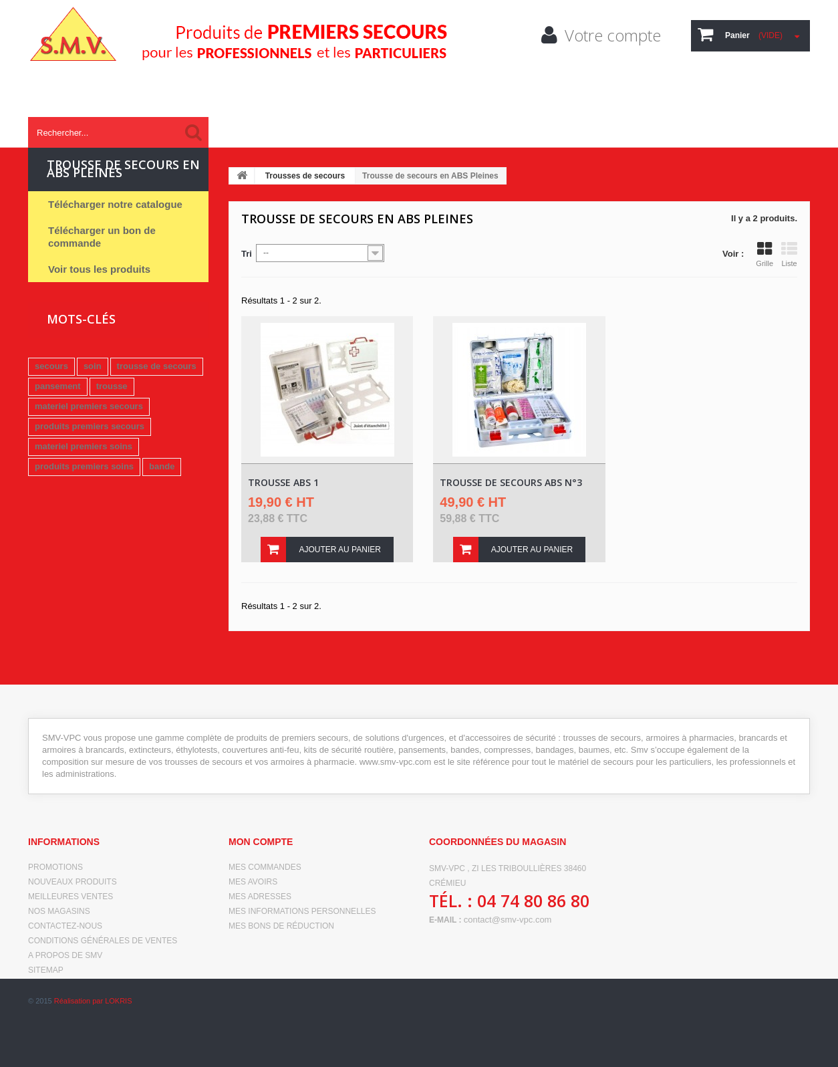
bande (161, 466)
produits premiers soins (84, 466)
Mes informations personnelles (302, 911)
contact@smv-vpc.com (508, 920)
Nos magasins (59, 911)
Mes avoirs (253, 881)
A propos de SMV (65, 955)
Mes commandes (265, 867)
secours (51, 366)
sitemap (45, 970)
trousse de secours (156, 366)
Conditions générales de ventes (102, 940)
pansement (58, 386)
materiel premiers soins (83, 446)
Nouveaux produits (72, 881)
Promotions (55, 867)
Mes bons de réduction (281, 926)
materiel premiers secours (89, 406)
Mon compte (261, 841)
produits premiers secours (89, 426)
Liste (789, 254)
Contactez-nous (65, 926)
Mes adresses (260, 896)
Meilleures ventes (70, 896)
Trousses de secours (305, 176)
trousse (112, 386)
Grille (764, 254)
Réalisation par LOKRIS (93, 1047)
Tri (246, 254)
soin (93, 366)
